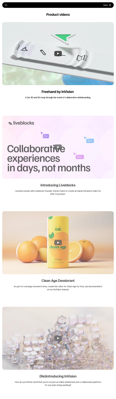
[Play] (58, 53)
